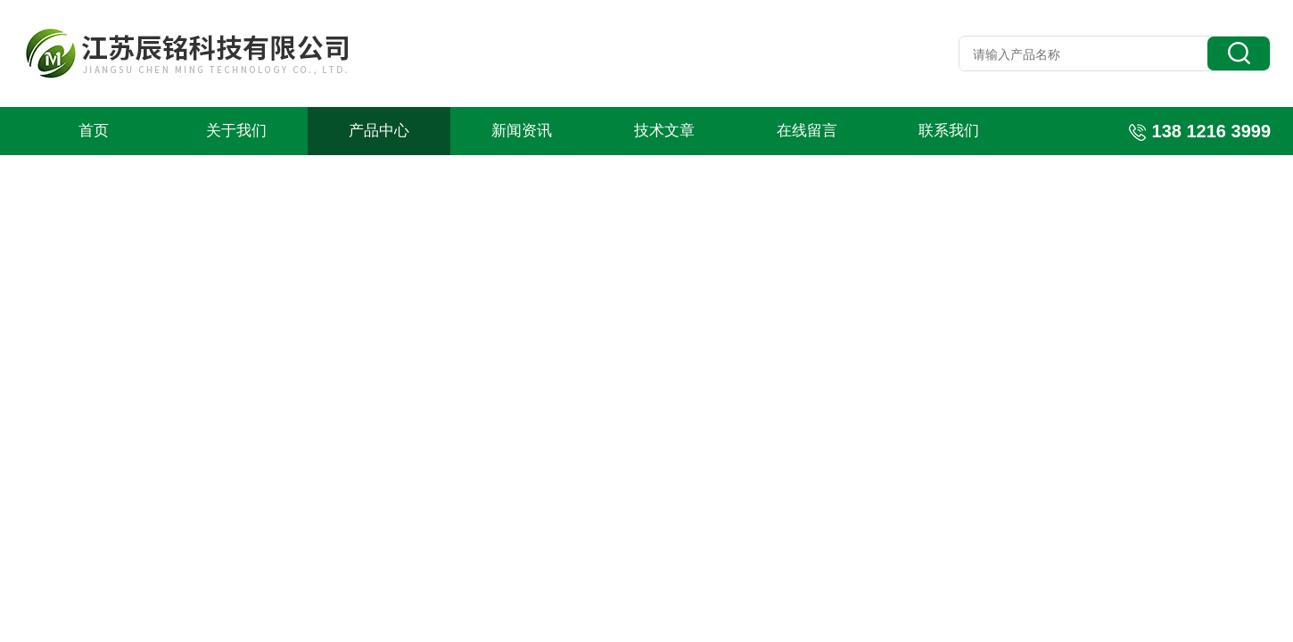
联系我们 (948, 130)
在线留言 (807, 130)
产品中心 (379, 130)
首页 (93, 130)
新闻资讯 (521, 130)
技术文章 (664, 130)
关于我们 (236, 130)
